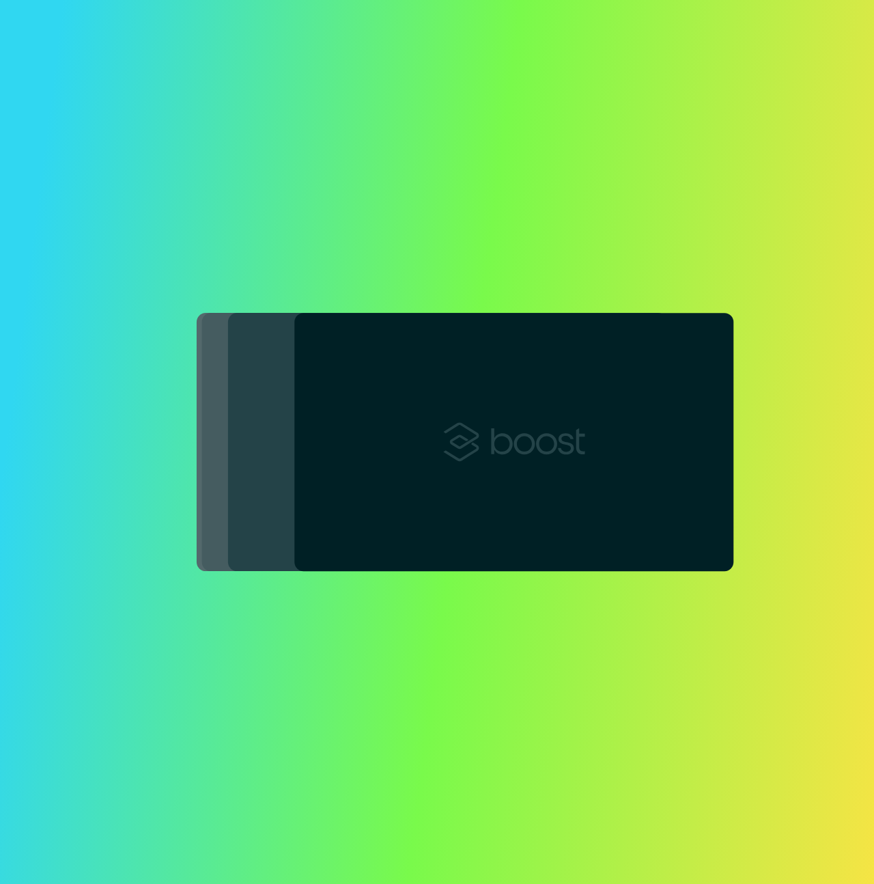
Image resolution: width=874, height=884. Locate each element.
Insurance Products (314, 44)
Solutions (415, 44)
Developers (499, 44)
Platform (214, 44)
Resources (586, 44)
